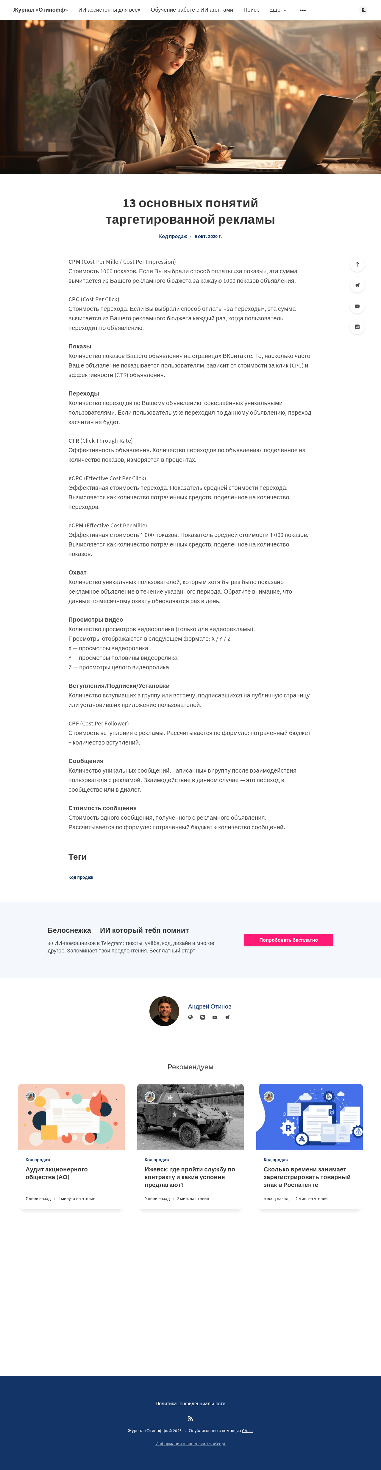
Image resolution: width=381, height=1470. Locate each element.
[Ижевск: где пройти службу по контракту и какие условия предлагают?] (190, 1187)
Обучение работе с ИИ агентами (192, 9)
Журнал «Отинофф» (40, 9)
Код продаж (173, 236)
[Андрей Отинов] (164, 1011)
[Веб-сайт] (190, 1017)
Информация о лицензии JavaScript (190, 1443)
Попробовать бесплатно (288, 940)
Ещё (278, 10)
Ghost (247, 1430)
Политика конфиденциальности (191, 1403)
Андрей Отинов (210, 1006)
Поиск (251, 9)
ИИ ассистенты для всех (109, 9)
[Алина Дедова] (31, 1096)
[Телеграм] (357, 285)
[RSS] (190, 1418)
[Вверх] (357, 264)
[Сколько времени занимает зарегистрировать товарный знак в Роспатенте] (309, 1187)
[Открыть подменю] (303, 10)
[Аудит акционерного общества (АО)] (71, 1187)
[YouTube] (357, 306)
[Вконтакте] (357, 326)
